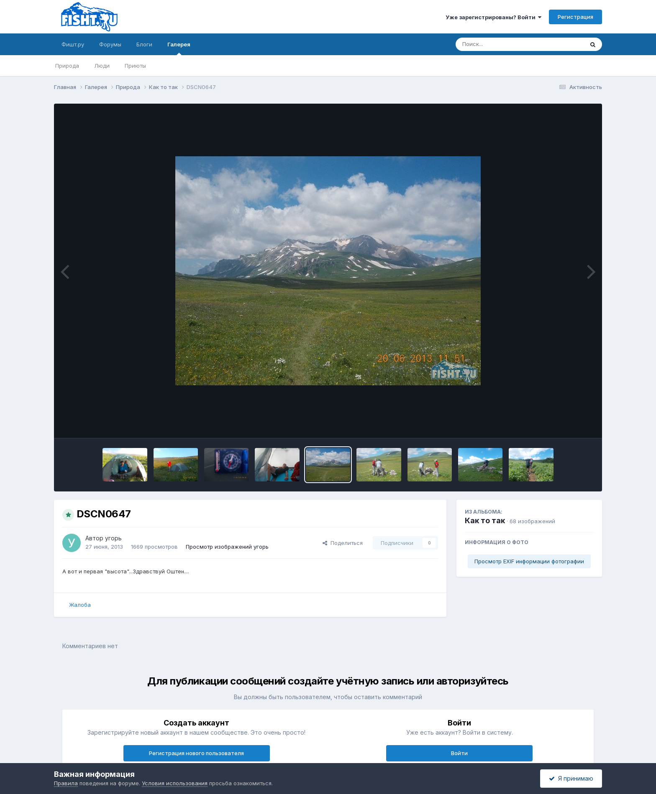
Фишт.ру (73, 44)
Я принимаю (571, 778)
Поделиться (343, 543)
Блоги (144, 44)
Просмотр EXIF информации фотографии (529, 561)
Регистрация (575, 16)
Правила (66, 783)
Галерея (178, 48)
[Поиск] (504, 44)
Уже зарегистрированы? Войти (493, 17)
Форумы (110, 44)
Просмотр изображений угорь (227, 546)
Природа (67, 65)
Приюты (135, 65)
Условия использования (175, 783)
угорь (113, 538)
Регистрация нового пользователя (196, 753)
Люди (102, 65)
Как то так (485, 520)
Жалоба (80, 604)
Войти (459, 753)
